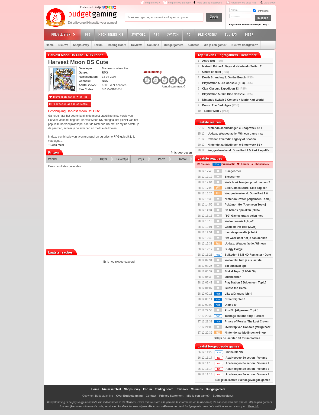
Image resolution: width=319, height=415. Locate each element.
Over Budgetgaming (129, 395)
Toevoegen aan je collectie (68, 104)
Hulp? (266, 24)
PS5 (88, 34)
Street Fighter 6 (229, 299)
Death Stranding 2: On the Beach (228, 77)
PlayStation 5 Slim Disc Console (227, 94)
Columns (153, 45)
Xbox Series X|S (111, 34)
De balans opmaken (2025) (237, 210)
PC (189, 34)
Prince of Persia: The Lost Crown (241, 321)
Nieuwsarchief (111, 389)
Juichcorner (227, 277)
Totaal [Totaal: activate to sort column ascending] (183, 159)
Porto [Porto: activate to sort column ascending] (161, 159)
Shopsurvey (81, 45)
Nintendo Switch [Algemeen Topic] (242, 199)
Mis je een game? (214, 45)
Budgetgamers (174, 45)
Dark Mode (269, 2)
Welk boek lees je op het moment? (242, 182)
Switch (173, 34)
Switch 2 (139, 34)
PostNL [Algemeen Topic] (236, 310)
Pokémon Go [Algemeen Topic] (240, 204)
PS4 (157, 34)
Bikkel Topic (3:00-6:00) (235, 271)
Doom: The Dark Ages (220, 105)
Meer (250, 34)
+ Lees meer (56, 145)
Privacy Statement (171, 395)
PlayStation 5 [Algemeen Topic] (240, 282)
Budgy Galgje (228, 249)
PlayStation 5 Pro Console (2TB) (227, 83)
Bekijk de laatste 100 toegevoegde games (242, 380)
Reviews (136, 45)
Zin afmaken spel (230, 265)
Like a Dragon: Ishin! (233, 293)
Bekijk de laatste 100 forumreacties (237, 338)
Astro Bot (212, 60)
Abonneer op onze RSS (243, 2)
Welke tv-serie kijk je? (234, 221)
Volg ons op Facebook (209, 2)
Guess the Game (230, 288)
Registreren (235, 24)
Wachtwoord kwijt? (251, 24)
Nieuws (63, 45)
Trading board (164, 389)
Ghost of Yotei (215, 72)
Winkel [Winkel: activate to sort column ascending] (52, 159)
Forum (98, 45)
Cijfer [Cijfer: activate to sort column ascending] (103, 159)
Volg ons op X (152, 2)
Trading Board (116, 45)
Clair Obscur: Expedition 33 (224, 88)
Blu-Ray (231, 34)
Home (50, 45)
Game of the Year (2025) (235, 226)
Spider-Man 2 (216, 111)
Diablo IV (225, 304)
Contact (193, 45)
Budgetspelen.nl (223, 395)
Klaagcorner (227, 171)
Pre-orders (208, 34)
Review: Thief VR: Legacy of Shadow (232, 139)
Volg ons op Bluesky (179, 2)
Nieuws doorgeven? (245, 45)
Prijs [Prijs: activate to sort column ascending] (141, 159)
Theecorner (227, 176)
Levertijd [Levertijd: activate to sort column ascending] (122, 159)
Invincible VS (234, 352)
